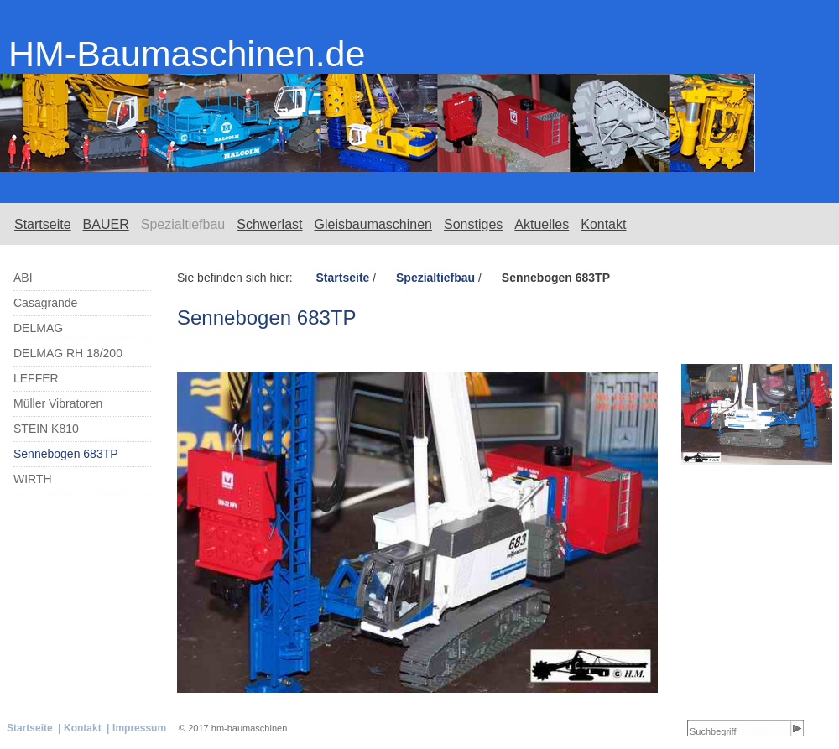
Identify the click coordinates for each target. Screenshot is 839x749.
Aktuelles (541, 224)
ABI (23, 277)
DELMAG (38, 328)
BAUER (106, 224)
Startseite (42, 224)
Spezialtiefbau (183, 224)
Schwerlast (269, 224)
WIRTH (32, 479)
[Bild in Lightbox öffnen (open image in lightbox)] (756, 414)
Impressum (139, 728)
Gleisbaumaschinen (373, 224)
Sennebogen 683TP (65, 453)
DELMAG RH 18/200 (67, 353)
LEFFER (36, 378)
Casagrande (45, 302)
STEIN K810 (46, 428)
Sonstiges (473, 224)
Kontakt (603, 224)
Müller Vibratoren (57, 403)
